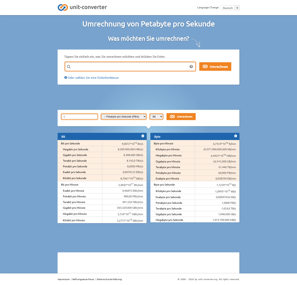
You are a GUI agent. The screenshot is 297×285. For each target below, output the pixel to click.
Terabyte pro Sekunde (169, 208)
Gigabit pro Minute (74, 207)
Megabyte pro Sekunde (169, 219)
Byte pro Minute (163, 143)
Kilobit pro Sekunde (74, 178)
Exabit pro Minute (73, 190)
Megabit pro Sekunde (75, 149)
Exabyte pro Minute (167, 178)
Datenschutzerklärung (109, 279)
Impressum (64, 279)
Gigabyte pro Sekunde (169, 214)
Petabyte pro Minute (168, 172)
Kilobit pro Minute (74, 220)
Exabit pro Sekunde (74, 172)
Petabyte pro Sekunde (169, 202)
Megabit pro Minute (75, 213)
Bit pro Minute (69, 184)
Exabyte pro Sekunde (168, 197)
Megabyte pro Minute (169, 155)
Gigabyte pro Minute (168, 161)
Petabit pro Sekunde (75, 166)
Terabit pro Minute (74, 202)
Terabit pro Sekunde (75, 160)
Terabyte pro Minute (168, 167)
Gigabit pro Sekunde (75, 155)
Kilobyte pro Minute (168, 149)
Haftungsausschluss (83, 279)
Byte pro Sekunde (164, 184)
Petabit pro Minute (74, 196)
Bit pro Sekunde (70, 143)
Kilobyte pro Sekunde (168, 191)
